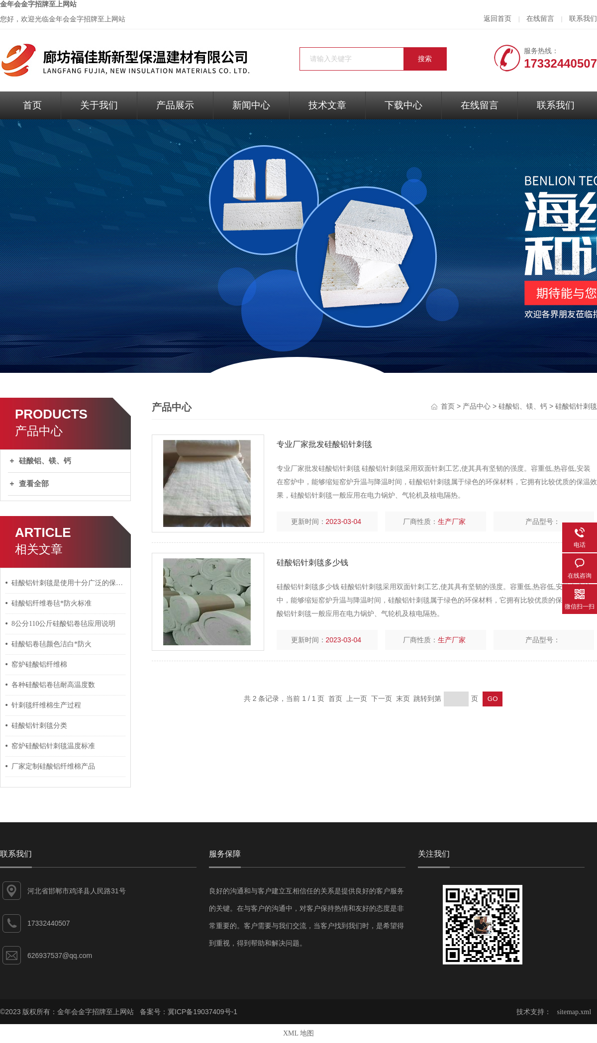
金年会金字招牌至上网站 (38, 4)
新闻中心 (251, 105)
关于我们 (99, 105)
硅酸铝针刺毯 (576, 406)
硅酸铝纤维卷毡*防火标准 (51, 603)
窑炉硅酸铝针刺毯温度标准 (53, 746)
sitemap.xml (574, 1012)
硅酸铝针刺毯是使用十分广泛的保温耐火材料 (68, 583)
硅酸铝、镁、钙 (45, 461)
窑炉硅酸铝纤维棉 (39, 664)
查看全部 (34, 484)
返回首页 (497, 18)
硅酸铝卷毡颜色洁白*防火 (51, 644)
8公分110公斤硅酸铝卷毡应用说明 (63, 623)
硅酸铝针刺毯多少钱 (312, 562)
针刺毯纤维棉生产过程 (46, 705)
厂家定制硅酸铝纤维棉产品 (53, 766)
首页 (32, 105)
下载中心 (403, 105)
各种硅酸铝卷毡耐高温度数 (53, 685)
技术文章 (327, 105)
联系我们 (583, 18)
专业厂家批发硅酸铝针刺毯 (324, 444)
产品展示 (175, 105)
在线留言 (540, 18)
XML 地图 (298, 1033)
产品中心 (477, 406)
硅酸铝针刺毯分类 (39, 725)
